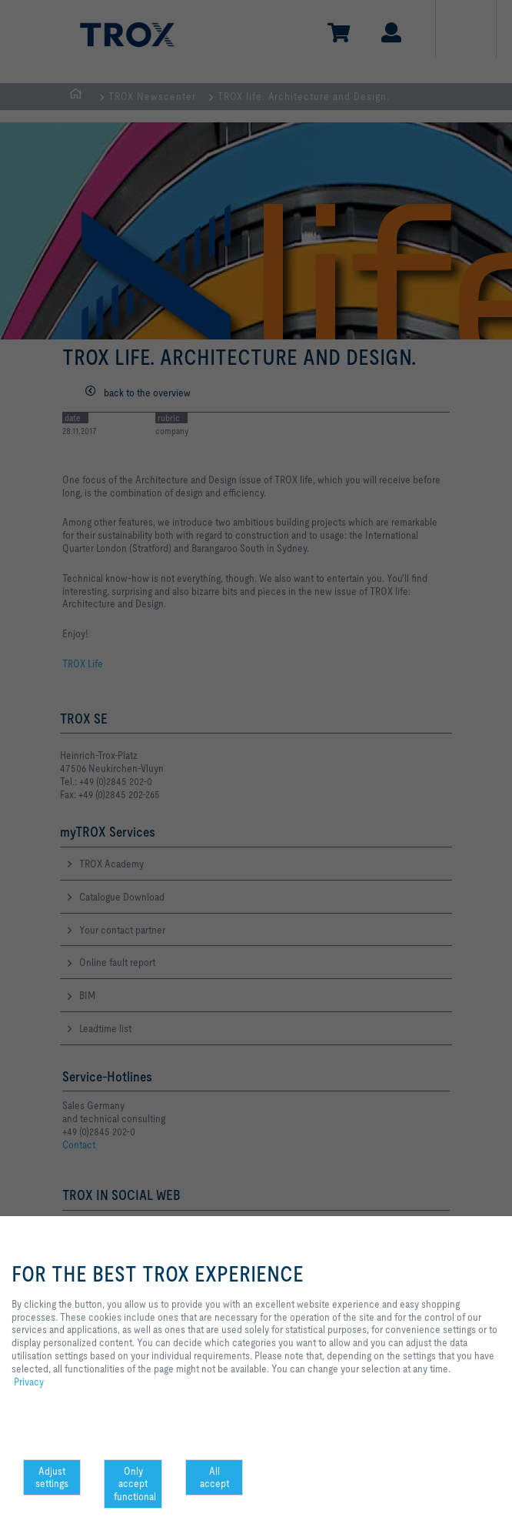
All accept (214, 1477)
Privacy (29, 1381)
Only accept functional (135, 1484)
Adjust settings (51, 1477)
